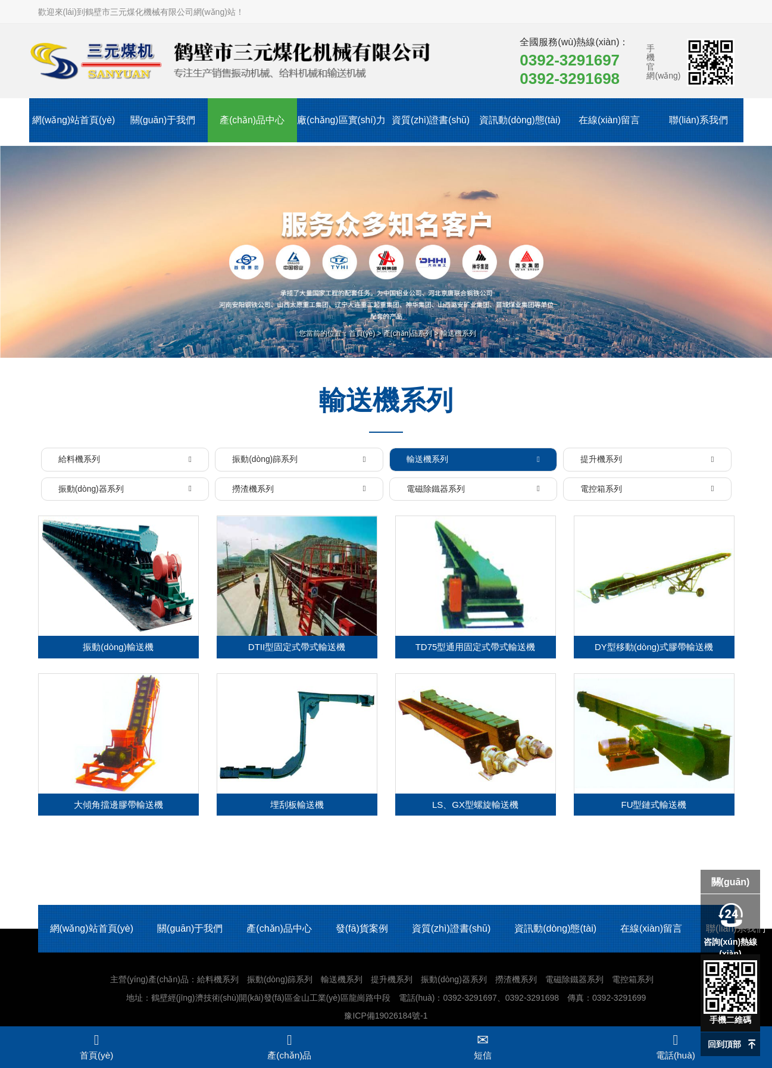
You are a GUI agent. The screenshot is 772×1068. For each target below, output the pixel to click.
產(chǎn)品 (289, 1046)
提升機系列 (391, 982)
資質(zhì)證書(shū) (430, 122)
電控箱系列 (633, 982)
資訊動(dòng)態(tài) (520, 122)
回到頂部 (724, 1044)
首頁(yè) (362, 333)
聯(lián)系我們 (699, 122)
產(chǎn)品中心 (252, 122)
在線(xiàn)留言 (609, 122)
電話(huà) (675, 1046)
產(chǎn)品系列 (407, 333)
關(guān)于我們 (162, 122)
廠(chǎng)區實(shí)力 (341, 131)
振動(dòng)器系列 (453, 982)
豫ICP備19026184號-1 (385, 1018)
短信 (482, 1046)
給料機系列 (218, 982)
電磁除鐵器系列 (574, 982)
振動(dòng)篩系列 (279, 982)
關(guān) (730, 882)
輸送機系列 (458, 333)
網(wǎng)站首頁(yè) (73, 122)
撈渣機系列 (516, 982)
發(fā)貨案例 (362, 931)
